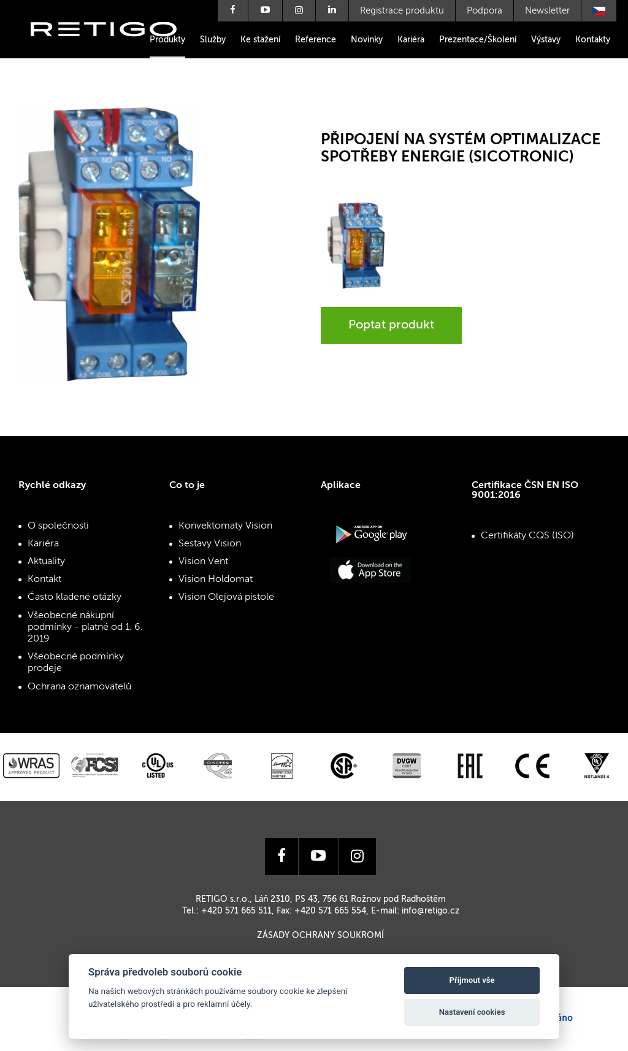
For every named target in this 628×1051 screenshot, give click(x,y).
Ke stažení (260, 40)
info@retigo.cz (430, 911)
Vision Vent (203, 562)
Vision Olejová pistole (226, 597)
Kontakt (44, 579)
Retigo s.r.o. (113, 47)
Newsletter (547, 10)
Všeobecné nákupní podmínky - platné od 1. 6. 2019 (85, 627)
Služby (213, 40)
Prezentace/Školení (477, 40)
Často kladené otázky (74, 597)
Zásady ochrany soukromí (320, 935)
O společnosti (58, 526)
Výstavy (546, 40)
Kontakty (592, 40)
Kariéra (410, 40)
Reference (315, 40)
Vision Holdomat (215, 579)
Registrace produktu (402, 10)
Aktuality (46, 562)
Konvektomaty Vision (225, 526)
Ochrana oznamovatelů (79, 687)
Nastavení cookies (472, 1012)
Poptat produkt (391, 325)
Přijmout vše (472, 980)
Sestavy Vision (209, 544)
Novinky (367, 40)
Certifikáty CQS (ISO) (527, 536)
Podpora (484, 10)
